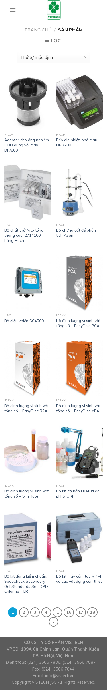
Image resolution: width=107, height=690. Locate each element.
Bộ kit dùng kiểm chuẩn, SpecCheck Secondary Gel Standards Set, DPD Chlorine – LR (26, 584)
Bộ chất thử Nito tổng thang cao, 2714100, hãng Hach (23, 235)
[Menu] (12, 10)
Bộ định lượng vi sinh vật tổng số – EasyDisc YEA (78, 408)
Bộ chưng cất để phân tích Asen (76, 233)
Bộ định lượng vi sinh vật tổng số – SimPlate (26, 493)
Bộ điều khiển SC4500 (24, 320)
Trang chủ (38, 30)
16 (68, 612)
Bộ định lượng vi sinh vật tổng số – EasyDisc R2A (26, 408)
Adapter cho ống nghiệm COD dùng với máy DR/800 (26, 144)
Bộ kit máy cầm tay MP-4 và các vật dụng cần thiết (79, 579)
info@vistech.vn (59, 675)
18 (92, 612)
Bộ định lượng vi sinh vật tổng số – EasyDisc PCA (78, 323)
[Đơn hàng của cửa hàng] (53, 57)
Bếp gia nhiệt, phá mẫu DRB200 (76, 142)
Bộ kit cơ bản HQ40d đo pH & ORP (78, 493)
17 (80, 612)
